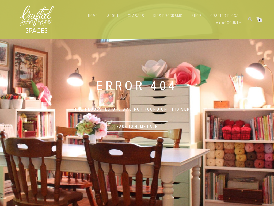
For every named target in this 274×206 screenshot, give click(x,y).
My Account (227, 23)
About (113, 16)
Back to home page (137, 126)
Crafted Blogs (224, 16)
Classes (136, 16)
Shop (196, 16)
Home (93, 16)
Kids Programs (167, 16)
